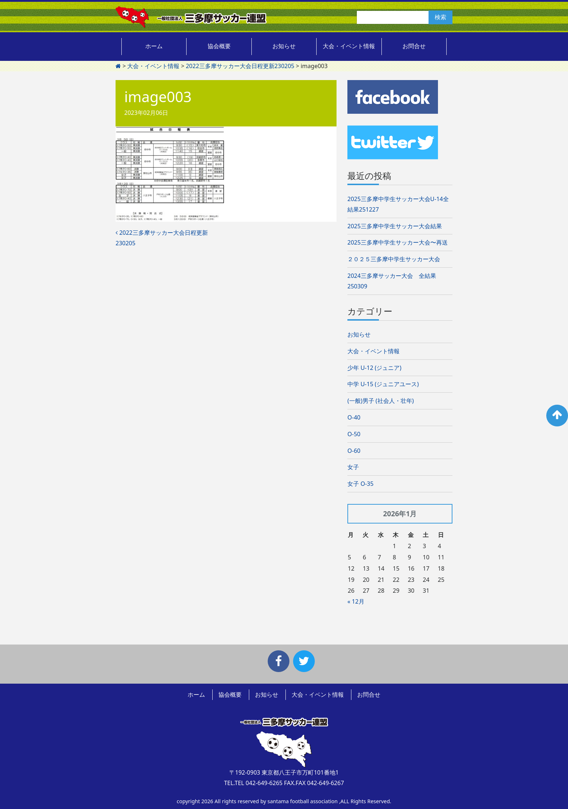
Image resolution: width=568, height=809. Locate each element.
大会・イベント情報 (349, 46)
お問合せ (414, 46)
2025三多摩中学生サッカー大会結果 (394, 226)
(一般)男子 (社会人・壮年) (380, 401)
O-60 (353, 451)
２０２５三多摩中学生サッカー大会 (393, 259)
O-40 (353, 417)
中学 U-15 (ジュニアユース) (383, 384)
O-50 (353, 434)
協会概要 (219, 46)
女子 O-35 (360, 484)
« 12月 (355, 601)
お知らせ (284, 46)
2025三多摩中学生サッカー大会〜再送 (397, 242)
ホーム (154, 46)
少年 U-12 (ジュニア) (374, 368)
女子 (353, 467)
